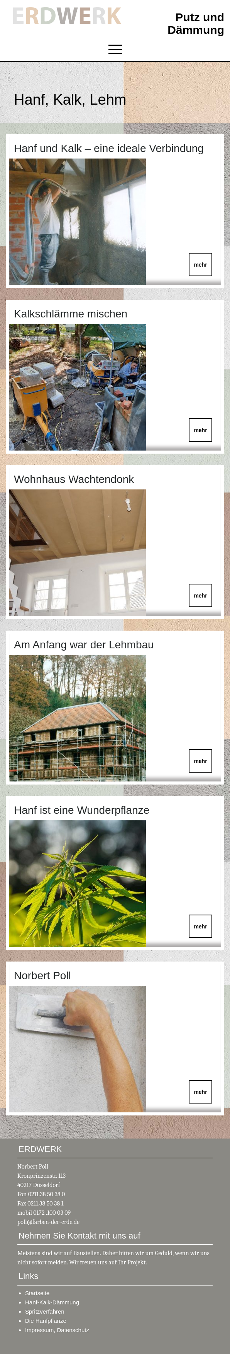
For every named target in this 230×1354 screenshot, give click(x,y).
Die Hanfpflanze (45, 1320)
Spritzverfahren (44, 1311)
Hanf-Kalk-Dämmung (52, 1302)
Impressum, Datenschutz (57, 1330)
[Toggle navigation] (115, 49)
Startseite (37, 1293)
